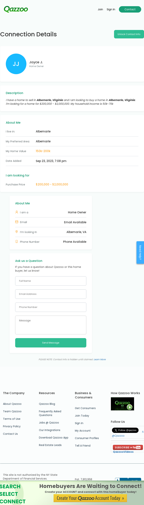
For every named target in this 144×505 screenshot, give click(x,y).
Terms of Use (11, 419)
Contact (130, 9)
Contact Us (10, 434)
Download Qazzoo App (53, 437)
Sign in (111, 9)
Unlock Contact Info (129, 34)
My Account (83, 431)
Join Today (82, 416)
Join (100, 9)
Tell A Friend (82, 445)
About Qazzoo (12, 404)
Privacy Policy (12, 426)
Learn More (100, 359)
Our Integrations (49, 430)
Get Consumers (85, 408)
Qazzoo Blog (47, 404)
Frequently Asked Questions (50, 413)
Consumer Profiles (87, 438)
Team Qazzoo (12, 411)
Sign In (79, 423)
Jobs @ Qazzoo (49, 422)
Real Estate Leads (50, 445)
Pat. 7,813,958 (83, 479)
